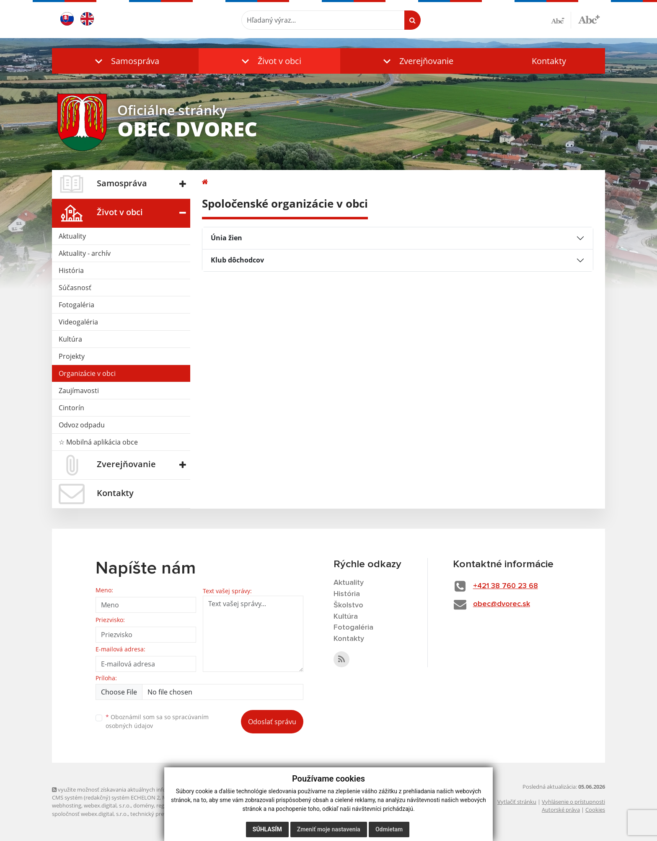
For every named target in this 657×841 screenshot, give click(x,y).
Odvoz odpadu (82, 425)
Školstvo (348, 605)
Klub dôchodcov (237, 260)
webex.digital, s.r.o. (107, 805)
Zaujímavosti (79, 390)
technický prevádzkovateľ (162, 814)
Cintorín (71, 407)
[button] (125, 61)
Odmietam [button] (389, 829)
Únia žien (226, 237)
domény (143, 805)
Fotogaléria (76, 304)
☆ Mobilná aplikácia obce (98, 442)
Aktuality (72, 236)
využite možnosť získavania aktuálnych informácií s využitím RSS (135, 789)
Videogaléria (78, 322)
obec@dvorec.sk (501, 604)
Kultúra (70, 339)
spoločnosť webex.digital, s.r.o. (90, 814)
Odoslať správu (272, 721)
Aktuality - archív (85, 253)
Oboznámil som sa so (157, 721)
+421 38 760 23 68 (505, 586)
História (71, 270)
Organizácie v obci (87, 373)
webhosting (66, 805)
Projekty (72, 356)
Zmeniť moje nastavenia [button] (328, 829)
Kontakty (549, 61)
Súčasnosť (75, 287)
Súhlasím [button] (267, 829)
